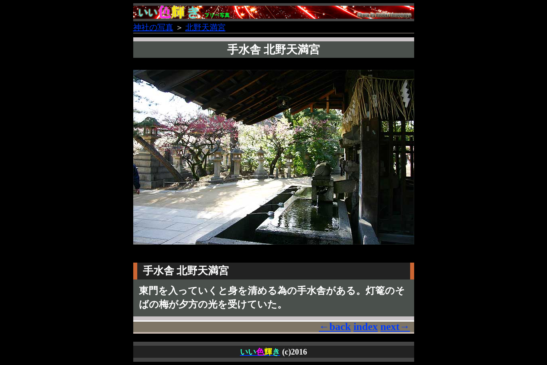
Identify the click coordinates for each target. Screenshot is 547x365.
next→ (395, 326)
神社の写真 (153, 27)
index (366, 326)
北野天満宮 (205, 27)
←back (335, 326)
